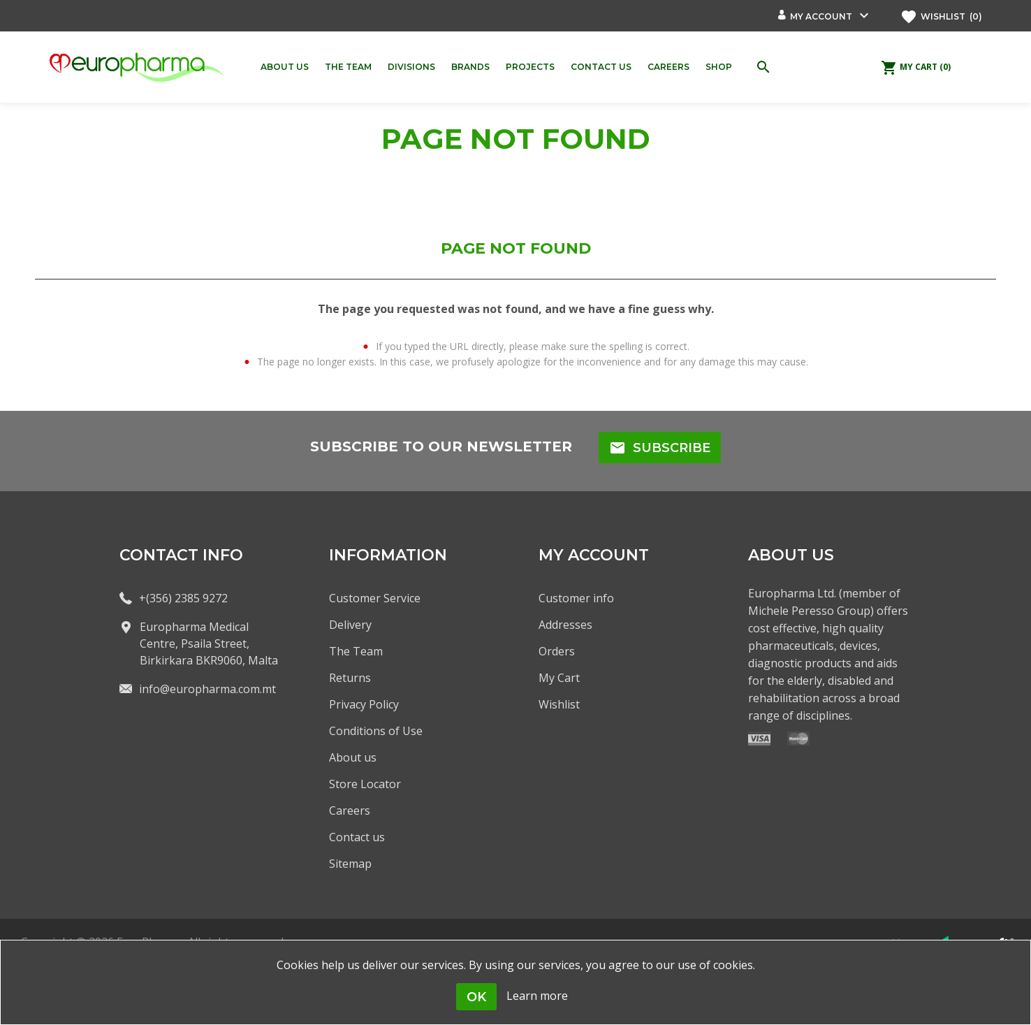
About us (352, 757)
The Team (356, 651)
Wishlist (559, 704)
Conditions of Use (376, 731)
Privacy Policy (364, 704)
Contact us (357, 837)
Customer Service (375, 598)
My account (821, 16)
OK (476, 997)
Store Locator (365, 784)
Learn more (537, 995)
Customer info (576, 598)
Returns (350, 677)
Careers (349, 810)
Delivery (350, 624)
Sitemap (350, 863)
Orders (557, 651)
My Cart (559, 677)
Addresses (565, 624)
